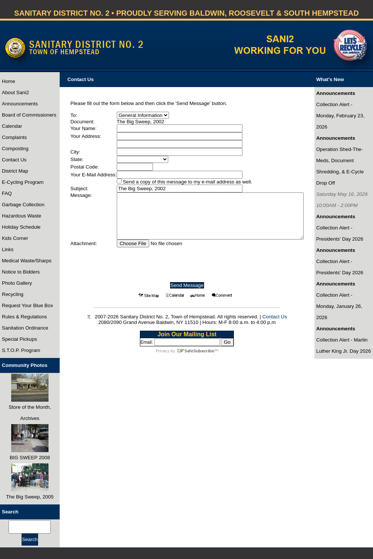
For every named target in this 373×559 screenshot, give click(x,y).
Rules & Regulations (24, 316)
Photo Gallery (17, 283)
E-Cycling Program (23, 182)
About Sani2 (15, 92)
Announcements (20, 103)
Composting (15, 148)
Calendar (12, 126)
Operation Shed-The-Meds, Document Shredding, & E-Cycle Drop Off (340, 166)
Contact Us (14, 160)
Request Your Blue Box (27, 305)
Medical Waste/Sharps (26, 260)
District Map (15, 171)
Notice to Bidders (21, 272)
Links (7, 249)
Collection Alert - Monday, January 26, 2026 (339, 306)
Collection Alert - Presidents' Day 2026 (339, 233)
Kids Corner (15, 238)
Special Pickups (19, 339)
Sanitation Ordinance (25, 328)
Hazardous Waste (21, 216)
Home (8, 81)
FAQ (7, 193)
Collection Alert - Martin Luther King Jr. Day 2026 (343, 345)
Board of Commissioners (29, 115)
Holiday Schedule (21, 227)
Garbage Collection (23, 204)
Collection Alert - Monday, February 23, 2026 (340, 116)
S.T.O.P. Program (21, 350)
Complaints (14, 137)
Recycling (12, 294)
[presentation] (187, 262)
